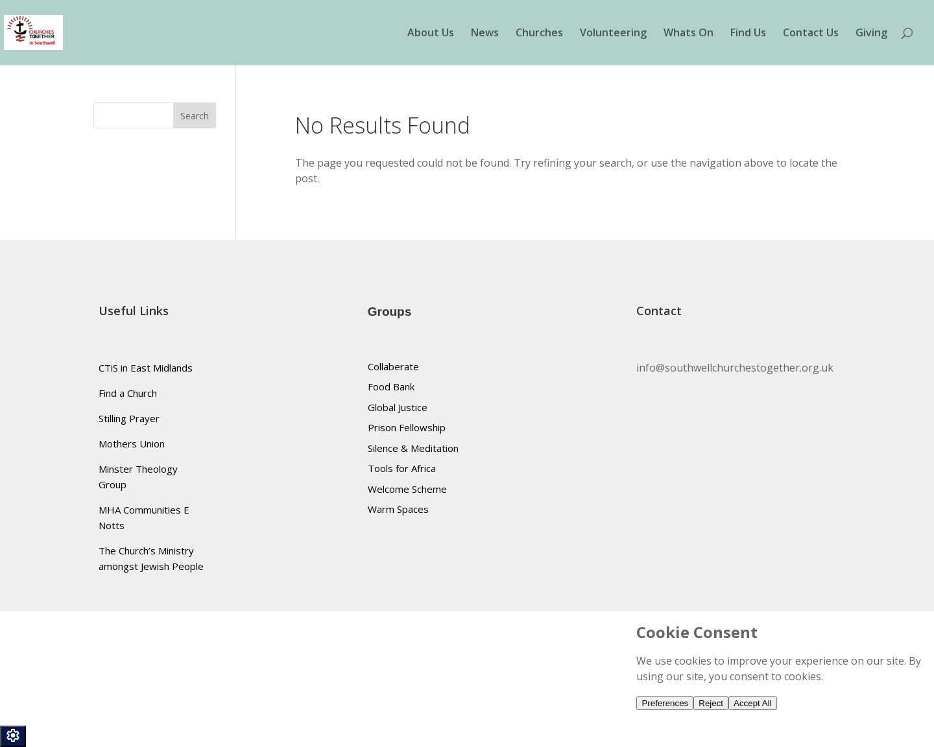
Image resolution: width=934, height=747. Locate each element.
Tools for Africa (402, 468)
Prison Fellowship (407, 427)
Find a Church (128, 392)
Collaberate (393, 366)
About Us (430, 34)
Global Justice (397, 407)
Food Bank (391, 386)
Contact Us (811, 34)
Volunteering (613, 34)
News (485, 34)
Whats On (688, 34)
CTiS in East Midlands (146, 367)
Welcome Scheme (407, 488)
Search (194, 116)
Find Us (748, 34)
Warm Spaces (398, 509)
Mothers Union (132, 443)
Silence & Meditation (413, 448)
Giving (871, 34)
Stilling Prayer (129, 418)
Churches (539, 34)
